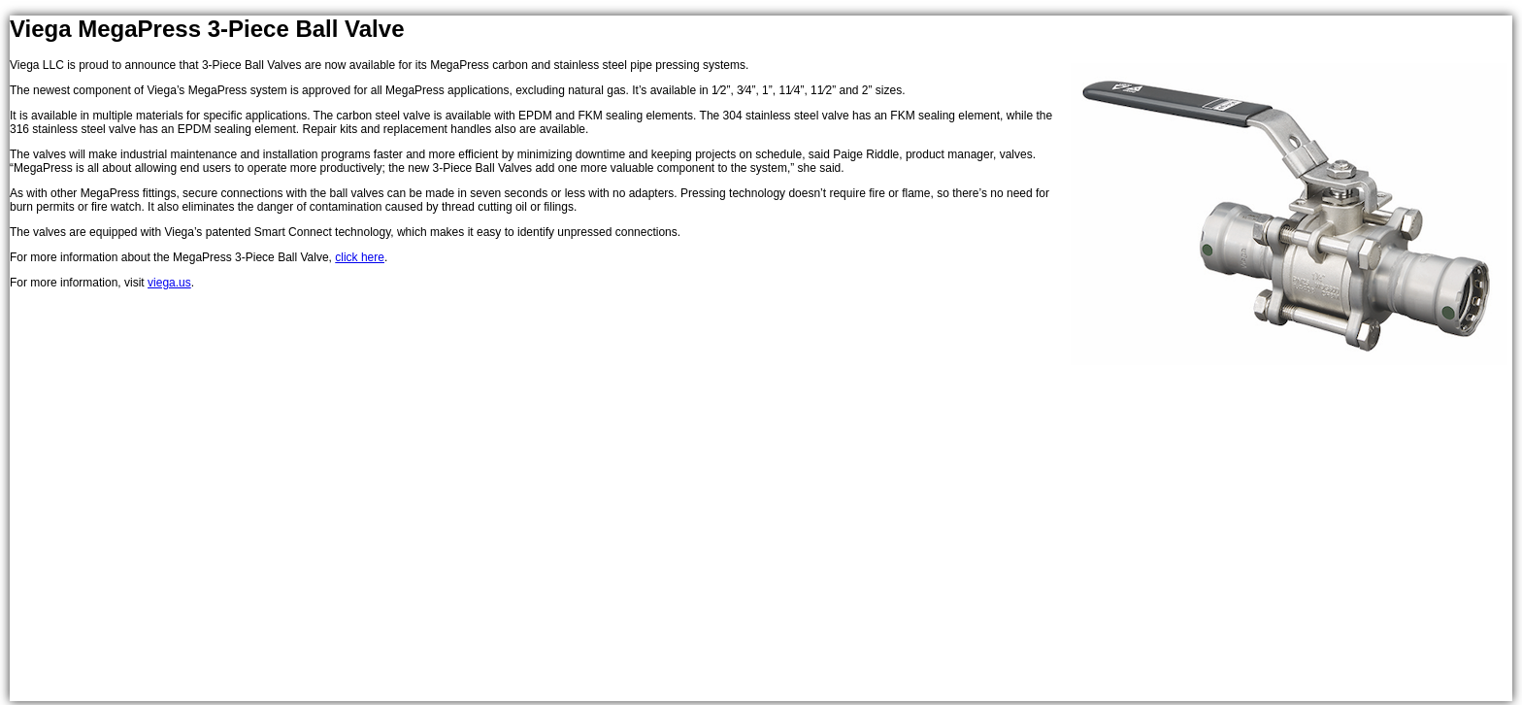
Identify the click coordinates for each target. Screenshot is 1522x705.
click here (359, 257)
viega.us (169, 282)
